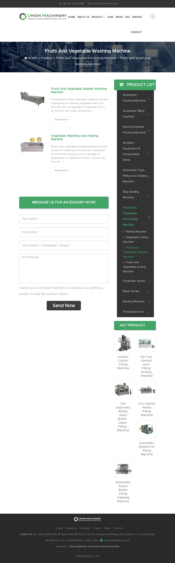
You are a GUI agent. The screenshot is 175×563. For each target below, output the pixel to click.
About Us (83, 17)
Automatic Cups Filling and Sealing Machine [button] (135, 176)
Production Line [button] (133, 311)
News (119, 17)
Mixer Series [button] (131, 291)
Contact (136, 32)
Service (137, 17)
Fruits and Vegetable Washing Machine (135, 252)
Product (98, 17)
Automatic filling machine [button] (133, 114)
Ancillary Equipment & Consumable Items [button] (131, 151)
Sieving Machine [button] (134, 301)
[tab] (134, 98)
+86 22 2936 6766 (47, 534)
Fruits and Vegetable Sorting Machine (134, 267)
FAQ (127, 17)
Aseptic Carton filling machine (123, 362)
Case (110, 17)
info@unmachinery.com (105, 3)
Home (71, 17)
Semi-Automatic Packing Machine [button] (134, 129)
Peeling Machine (134, 231)
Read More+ (62, 119)
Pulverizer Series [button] (134, 281)
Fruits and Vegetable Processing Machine (86, 58)
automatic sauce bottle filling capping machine (123, 492)
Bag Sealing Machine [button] (131, 194)
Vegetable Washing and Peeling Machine (74, 138)
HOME (32, 58)
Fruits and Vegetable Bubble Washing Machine (79, 90)
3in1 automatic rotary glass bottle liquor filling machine (123, 417)
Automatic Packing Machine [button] (134, 98)
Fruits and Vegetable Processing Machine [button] (130, 216)
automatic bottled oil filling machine (147, 449)
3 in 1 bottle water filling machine (146, 409)
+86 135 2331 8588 (73, 3)
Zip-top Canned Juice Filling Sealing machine (146, 366)
